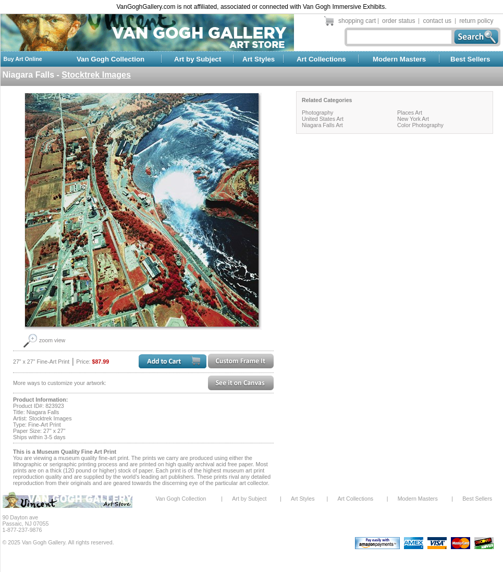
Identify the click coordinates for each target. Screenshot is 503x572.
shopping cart (357, 20)
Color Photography (420, 125)
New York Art (413, 119)
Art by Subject (197, 59)
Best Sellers (470, 59)
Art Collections (321, 59)
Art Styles (258, 59)
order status (398, 20)
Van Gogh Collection (110, 59)
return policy (476, 20)
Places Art (409, 112)
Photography (317, 112)
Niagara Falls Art (322, 125)
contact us (437, 20)
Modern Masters (399, 59)
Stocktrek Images (96, 74)
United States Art (322, 119)
